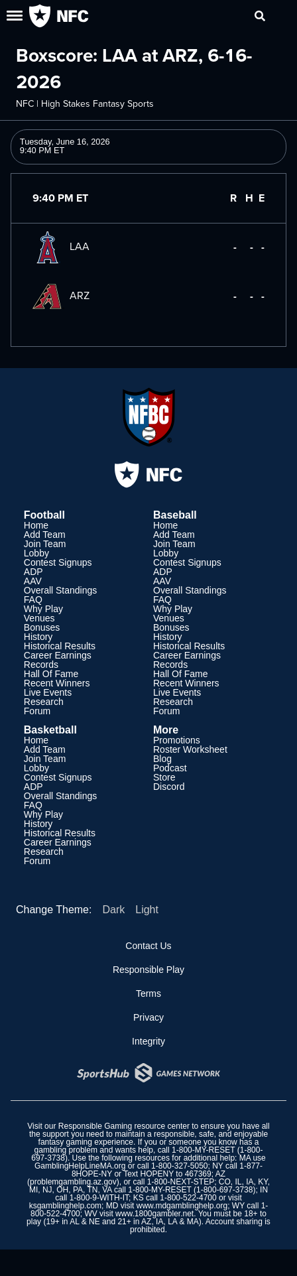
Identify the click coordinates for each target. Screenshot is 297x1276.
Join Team (45, 544)
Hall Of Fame (51, 674)
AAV (33, 581)
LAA (60, 246)
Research (44, 701)
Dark (113, 909)
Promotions (176, 740)
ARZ (60, 295)
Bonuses (42, 627)
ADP (33, 571)
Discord (168, 786)
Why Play (43, 609)
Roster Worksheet (190, 749)
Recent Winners (57, 683)
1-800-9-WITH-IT (99, 1197)
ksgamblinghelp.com (65, 1205)
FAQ (33, 599)
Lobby (36, 553)
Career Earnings (57, 655)
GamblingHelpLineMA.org (79, 1166)
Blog (162, 758)
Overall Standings (60, 590)
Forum (37, 711)
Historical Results (59, 646)
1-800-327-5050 (179, 1166)
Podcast (170, 768)
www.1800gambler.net (154, 1213)
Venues (39, 618)
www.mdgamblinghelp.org (182, 1205)
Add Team (45, 534)
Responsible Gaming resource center (124, 1126)
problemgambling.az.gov (73, 1181)
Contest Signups (58, 562)
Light (146, 909)
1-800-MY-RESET (203, 1150)
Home (36, 525)
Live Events (48, 692)
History (38, 636)
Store (164, 777)
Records (41, 664)
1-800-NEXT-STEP (180, 1181)
